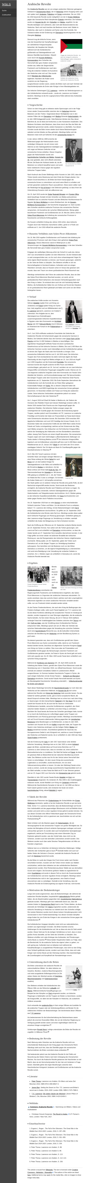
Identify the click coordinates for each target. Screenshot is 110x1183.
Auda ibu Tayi (53, 470)
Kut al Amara (45, 187)
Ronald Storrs (42, 1029)
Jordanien (42, 14)
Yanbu (48, 386)
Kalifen (54, 724)
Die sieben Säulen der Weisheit (54, 1094)
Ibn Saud (69, 701)
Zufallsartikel (6, 15)
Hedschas (59, 12)
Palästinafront (55, 326)
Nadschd (58, 701)
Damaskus (59, 32)
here (29, 1175)
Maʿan (30, 462)
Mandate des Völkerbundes (41, 76)
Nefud (51, 459)
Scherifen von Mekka (46, 157)
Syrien (59, 14)
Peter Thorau (36, 1081)
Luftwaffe (53, 988)
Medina (58, 116)
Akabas (40, 467)
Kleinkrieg (37, 856)
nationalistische (64, 896)
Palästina (50, 14)
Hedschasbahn (73, 116)
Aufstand (75, 744)
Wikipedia (49, 1170)
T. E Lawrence (35, 1013)
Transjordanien (33, 780)
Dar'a (50, 993)
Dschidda (75, 328)
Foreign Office (74, 194)
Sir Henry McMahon (41, 202)
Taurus (75, 620)
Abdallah (36, 303)
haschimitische (40, 631)
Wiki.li (6, 4)
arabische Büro (47, 1005)
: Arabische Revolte (41, 1107)
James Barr (36, 1087)
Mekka (62, 22)
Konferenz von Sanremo (45, 663)
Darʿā (77, 508)
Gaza (62, 496)
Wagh (55, 445)
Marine (30, 991)
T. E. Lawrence (52, 90)
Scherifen (53, 22)
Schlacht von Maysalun (71, 676)
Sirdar (50, 194)
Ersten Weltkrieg (74, 17)
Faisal (41, 306)
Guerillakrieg (36, 873)
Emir (70, 777)
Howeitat (47, 472)
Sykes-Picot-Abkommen (36, 215)
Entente (61, 19)
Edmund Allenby (45, 324)
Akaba (75, 989)
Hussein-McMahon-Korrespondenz (54, 245)
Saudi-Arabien (33, 737)
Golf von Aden (36, 623)
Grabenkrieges (53, 800)
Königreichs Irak (64, 773)
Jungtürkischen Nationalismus (71, 899)
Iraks (46, 742)
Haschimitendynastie (61, 688)
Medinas (38, 35)
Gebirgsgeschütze (51, 979)
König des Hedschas (53, 693)
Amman (57, 503)
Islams (50, 907)
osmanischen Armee (64, 135)
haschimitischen (33, 157)
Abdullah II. (53, 790)
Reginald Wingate (59, 194)
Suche (4, 10)
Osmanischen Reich (43, 12)
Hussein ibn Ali (40, 22)
